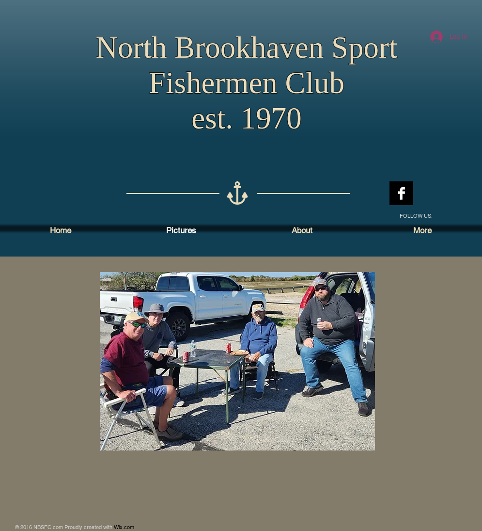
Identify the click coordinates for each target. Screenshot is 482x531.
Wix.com (124, 527)
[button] (237, 361)
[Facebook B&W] (401, 193)
